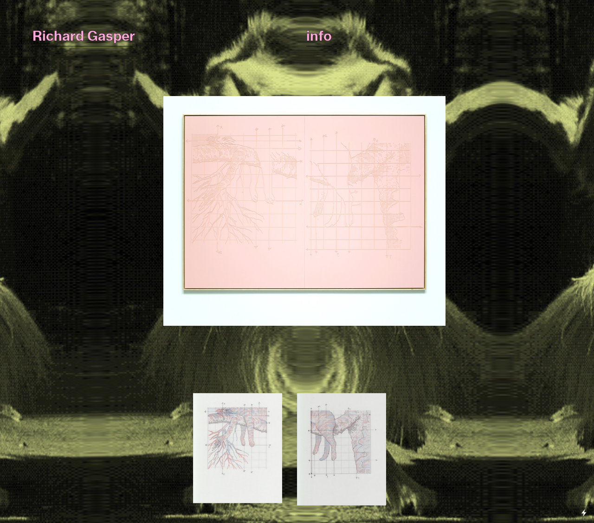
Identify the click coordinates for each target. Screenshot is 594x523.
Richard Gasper (83, 36)
